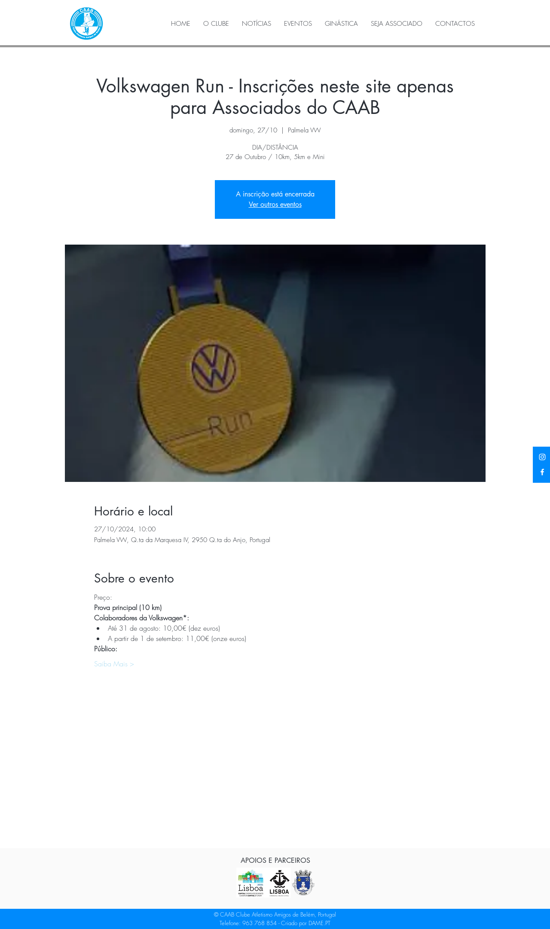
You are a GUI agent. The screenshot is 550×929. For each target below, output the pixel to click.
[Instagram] (542, 457)
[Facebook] (542, 472)
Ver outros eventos (275, 204)
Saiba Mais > (114, 663)
